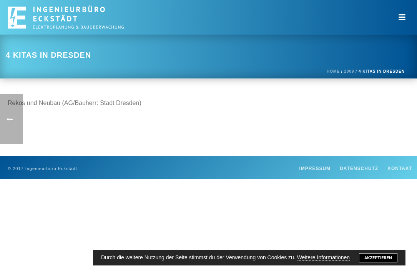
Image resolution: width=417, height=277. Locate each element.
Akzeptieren (378, 257)
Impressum (315, 168)
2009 (349, 71)
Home (333, 71)
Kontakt (399, 168)
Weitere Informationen (323, 257)
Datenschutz (359, 168)
